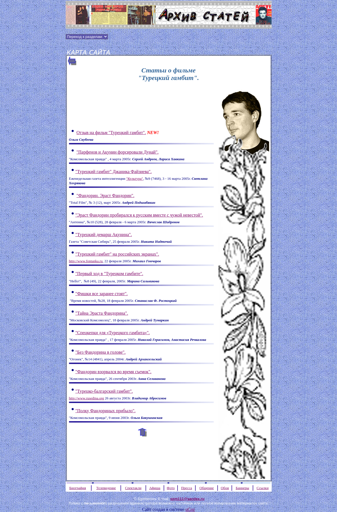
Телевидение (106, 488)
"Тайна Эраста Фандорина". (101, 313)
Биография (77, 488)
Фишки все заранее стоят (101, 293)
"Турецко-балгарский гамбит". (104, 391)
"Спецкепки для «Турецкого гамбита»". (112, 332)
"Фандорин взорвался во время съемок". (113, 371)
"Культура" (134, 178)
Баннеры (242, 488)
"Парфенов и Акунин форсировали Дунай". (118, 152)
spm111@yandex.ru (187, 499)
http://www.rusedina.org (86, 398)
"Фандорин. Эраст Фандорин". (105, 195)
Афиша (154, 488)
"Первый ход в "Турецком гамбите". (109, 273)
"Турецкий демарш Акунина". (103, 234)
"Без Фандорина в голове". (100, 352)
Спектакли (133, 488)
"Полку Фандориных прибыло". (105, 410)
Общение (207, 488)
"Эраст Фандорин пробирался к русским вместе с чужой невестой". (139, 215)
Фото (171, 488)
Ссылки (263, 488)
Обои (225, 488)
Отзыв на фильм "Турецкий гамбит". (111, 132)
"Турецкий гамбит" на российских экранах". (117, 254)
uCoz (190, 509)
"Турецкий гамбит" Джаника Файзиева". (113, 171)
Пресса (186, 488)
